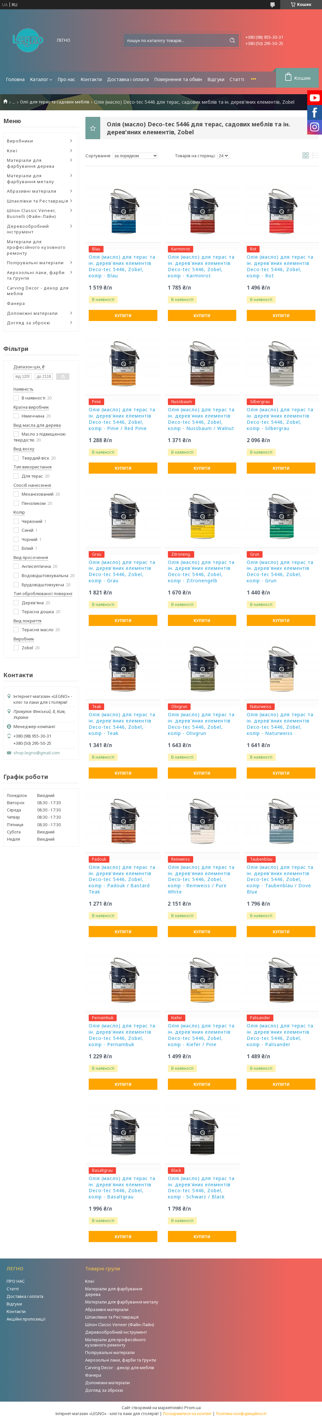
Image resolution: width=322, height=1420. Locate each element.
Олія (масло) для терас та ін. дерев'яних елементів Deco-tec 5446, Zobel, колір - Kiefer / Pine (201, 1035)
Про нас (66, 79)
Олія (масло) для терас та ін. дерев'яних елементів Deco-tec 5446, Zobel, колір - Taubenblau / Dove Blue (280, 879)
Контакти (91, 79)
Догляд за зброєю (28, 323)
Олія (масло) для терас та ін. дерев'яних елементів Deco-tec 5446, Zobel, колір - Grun (280, 571)
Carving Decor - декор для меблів (38, 291)
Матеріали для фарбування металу (30, 178)
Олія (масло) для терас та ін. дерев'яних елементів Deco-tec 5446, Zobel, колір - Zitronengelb (201, 571)
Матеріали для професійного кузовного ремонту (36, 247)
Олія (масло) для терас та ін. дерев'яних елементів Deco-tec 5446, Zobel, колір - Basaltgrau (122, 1187)
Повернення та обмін (178, 79)
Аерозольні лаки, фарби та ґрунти (36, 275)
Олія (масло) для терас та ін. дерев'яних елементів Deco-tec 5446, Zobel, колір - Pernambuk (122, 1035)
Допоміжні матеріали (32, 313)
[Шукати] (232, 40)
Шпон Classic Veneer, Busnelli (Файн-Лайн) (31, 213)
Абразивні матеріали (32, 191)
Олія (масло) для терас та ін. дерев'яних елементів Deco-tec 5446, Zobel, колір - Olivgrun (201, 724)
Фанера (16, 303)
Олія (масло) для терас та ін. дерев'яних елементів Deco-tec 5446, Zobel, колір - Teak (122, 724)
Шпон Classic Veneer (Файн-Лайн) (119, 1324)
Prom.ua (192, 1407)
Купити (123, 315)
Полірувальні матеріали (35, 263)
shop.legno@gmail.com (36, 753)
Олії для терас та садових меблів (54, 102)
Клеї (12, 151)
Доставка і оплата (128, 79)
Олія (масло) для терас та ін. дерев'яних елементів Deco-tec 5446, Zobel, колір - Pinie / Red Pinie (122, 419)
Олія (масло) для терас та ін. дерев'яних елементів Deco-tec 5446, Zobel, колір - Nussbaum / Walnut (201, 419)
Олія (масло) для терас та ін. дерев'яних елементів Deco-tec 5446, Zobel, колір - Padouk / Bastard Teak (122, 879)
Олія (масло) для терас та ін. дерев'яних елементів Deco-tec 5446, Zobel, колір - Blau (122, 266)
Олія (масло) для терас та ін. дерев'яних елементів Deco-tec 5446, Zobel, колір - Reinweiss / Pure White (201, 879)
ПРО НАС (16, 1281)
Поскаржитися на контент (187, 1413)
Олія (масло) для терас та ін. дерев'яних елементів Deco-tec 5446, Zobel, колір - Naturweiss (280, 724)
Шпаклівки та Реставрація (37, 201)
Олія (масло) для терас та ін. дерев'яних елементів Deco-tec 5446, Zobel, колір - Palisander (280, 1035)
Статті (237, 79)
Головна (15, 79)
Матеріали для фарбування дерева (31, 163)
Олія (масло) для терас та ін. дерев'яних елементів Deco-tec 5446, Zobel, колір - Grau (122, 571)
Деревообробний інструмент (28, 229)
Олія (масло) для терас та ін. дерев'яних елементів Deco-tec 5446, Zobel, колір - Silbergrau (280, 419)
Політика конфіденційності (241, 1413)
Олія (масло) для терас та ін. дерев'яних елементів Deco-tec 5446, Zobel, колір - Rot (280, 266)
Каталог (39, 79)
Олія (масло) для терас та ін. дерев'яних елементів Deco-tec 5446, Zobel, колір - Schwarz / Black (201, 1187)
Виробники (20, 141)
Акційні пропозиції (26, 1319)
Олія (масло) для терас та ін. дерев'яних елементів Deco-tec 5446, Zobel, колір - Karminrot (201, 266)
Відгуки (215, 79)
